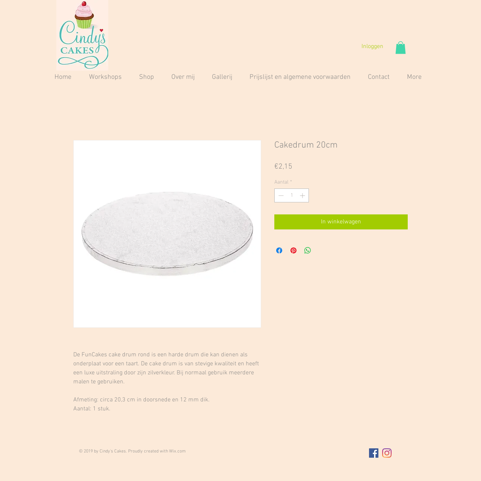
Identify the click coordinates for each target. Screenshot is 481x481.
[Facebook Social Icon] (373, 453)
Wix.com (177, 451)
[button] (400, 47)
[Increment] (303, 195)
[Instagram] (387, 453)
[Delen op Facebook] (279, 250)
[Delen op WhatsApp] (307, 250)
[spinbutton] (291, 195)
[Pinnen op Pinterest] (293, 250)
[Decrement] (280, 195)
